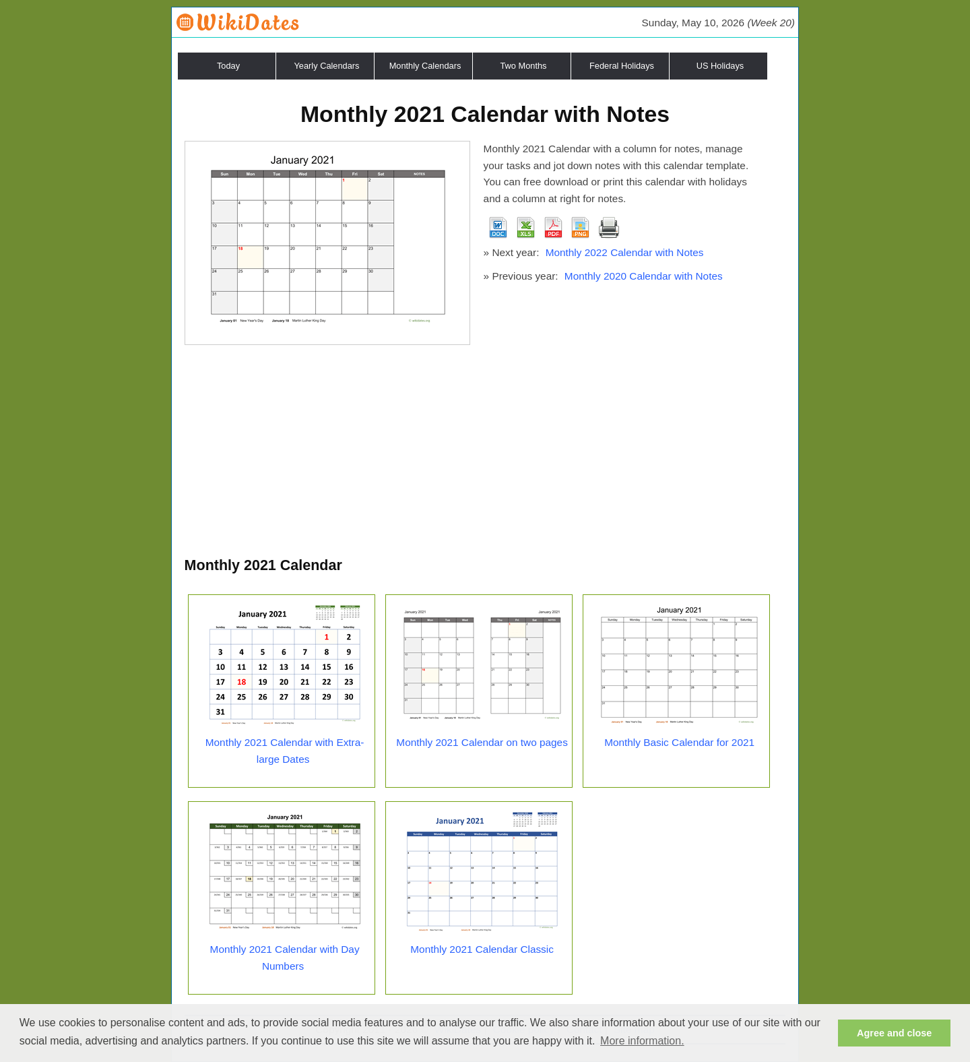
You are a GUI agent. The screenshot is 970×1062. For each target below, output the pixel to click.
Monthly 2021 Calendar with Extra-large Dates (284, 751)
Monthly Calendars (425, 66)
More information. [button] (642, 1041)
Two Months (523, 66)
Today (228, 66)
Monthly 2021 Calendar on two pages (481, 742)
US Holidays (720, 66)
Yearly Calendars (327, 66)
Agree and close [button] (894, 1033)
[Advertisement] (485, 452)
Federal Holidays (621, 66)
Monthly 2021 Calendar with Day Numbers (285, 957)
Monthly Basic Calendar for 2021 (679, 742)
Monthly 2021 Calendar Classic (482, 949)
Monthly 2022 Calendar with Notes (625, 252)
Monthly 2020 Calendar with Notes (643, 276)
